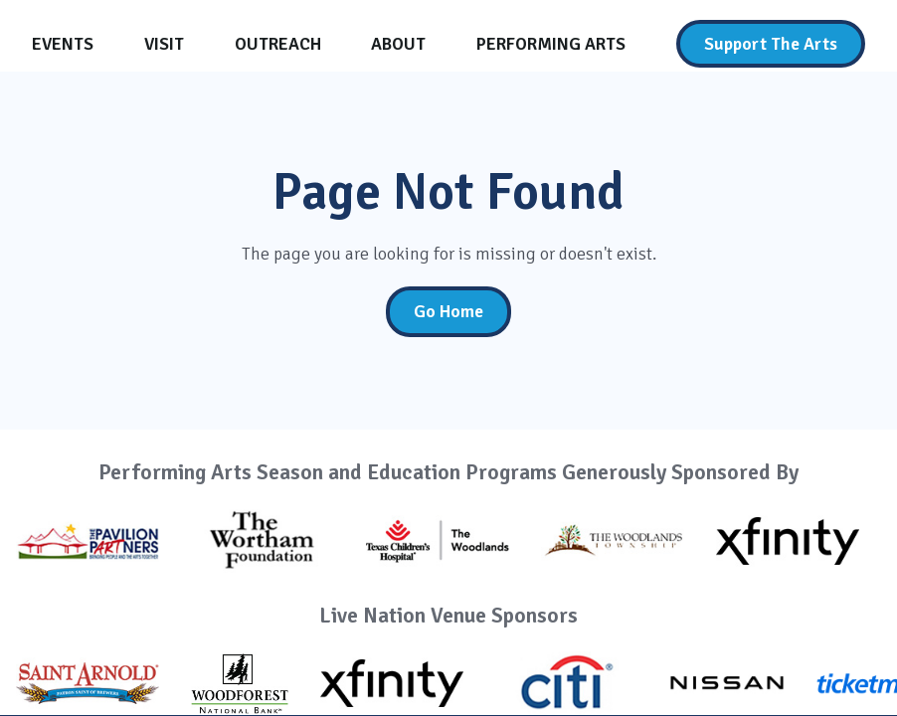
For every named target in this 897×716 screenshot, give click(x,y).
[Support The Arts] (770, 44)
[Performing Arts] (550, 44)
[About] (398, 44)
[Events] (62, 44)
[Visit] (164, 44)
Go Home (448, 311)
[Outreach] (278, 44)
